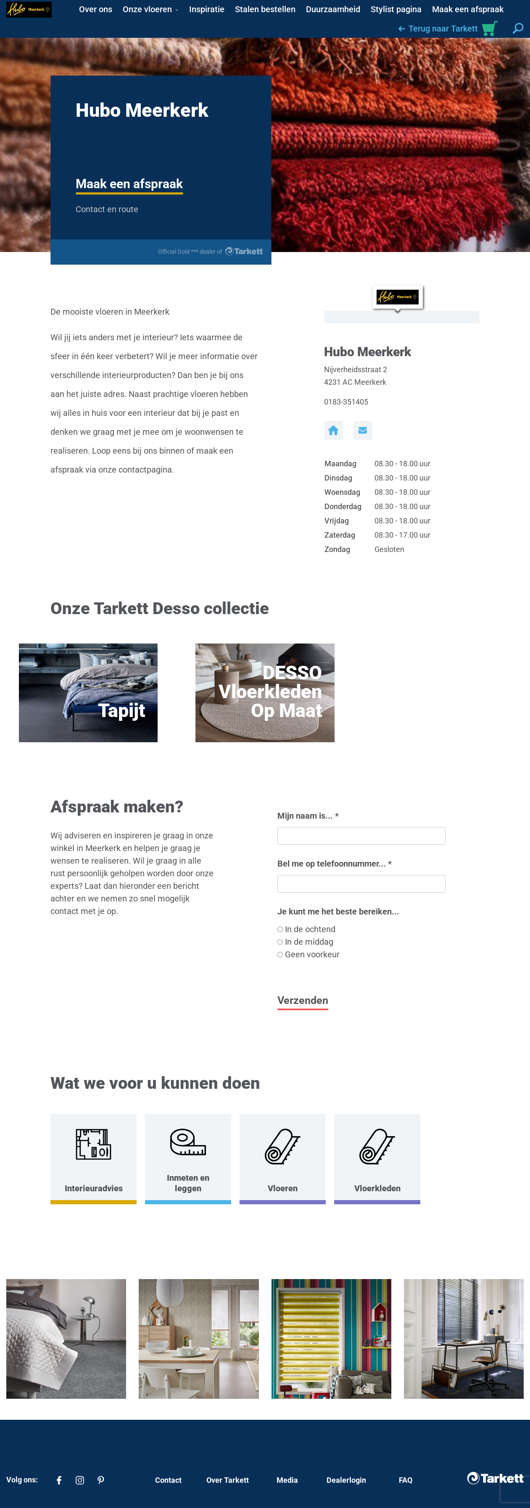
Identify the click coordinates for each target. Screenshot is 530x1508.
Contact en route (107, 209)
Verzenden (302, 1000)
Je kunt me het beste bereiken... (338, 911)
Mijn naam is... (308, 816)
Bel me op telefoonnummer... (334, 864)
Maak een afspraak (129, 183)
